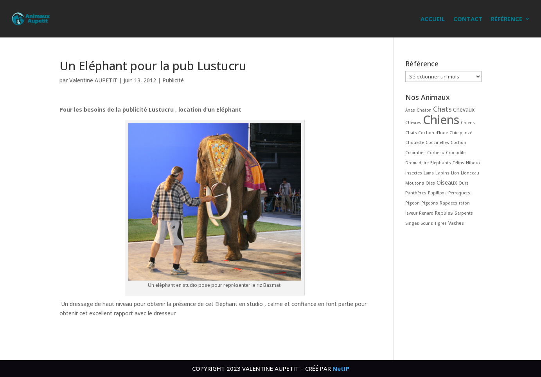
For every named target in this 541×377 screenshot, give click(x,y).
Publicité (173, 80)
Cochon (458, 142)
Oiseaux (447, 182)
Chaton (424, 110)
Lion (455, 173)
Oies (430, 183)
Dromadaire (417, 162)
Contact (467, 19)
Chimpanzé (460, 132)
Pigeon (412, 203)
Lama (429, 173)
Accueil (433, 19)
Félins (458, 162)
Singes (412, 223)
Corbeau (435, 152)
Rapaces (448, 203)
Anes (410, 110)
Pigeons (429, 203)
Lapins (442, 173)
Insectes (413, 173)
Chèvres (413, 122)
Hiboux (473, 162)
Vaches (456, 223)
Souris (427, 223)
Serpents (464, 213)
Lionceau (470, 173)
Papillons (437, 193)
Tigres (441, 223)
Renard (426, 213)
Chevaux (463, 109)
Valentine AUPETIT (93, 80)
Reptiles (444, 213)
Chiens (441, 120)
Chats (442, 109)
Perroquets (459, 193)
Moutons (414, 183)
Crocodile (456, 152)
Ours (463, 183)
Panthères (415, 193)
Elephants (440, 162)
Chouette (414, 142)
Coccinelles (437, 142)
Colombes (415, 152)
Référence (506, 19)
